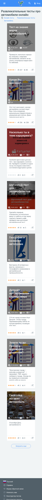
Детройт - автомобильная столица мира (19, 293)
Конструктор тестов (13, 496)
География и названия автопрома (17, 241)
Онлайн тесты (9, 18)
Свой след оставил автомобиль (17, 398)
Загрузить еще (21, 446)
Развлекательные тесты (26, 18)
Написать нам (11, 492)
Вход (37, 3)
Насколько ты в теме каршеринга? (21, 134)
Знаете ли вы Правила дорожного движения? (17, 347)
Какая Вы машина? (15, 81)
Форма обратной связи (15, 489)
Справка (9, 485)
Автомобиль (8, 21)
